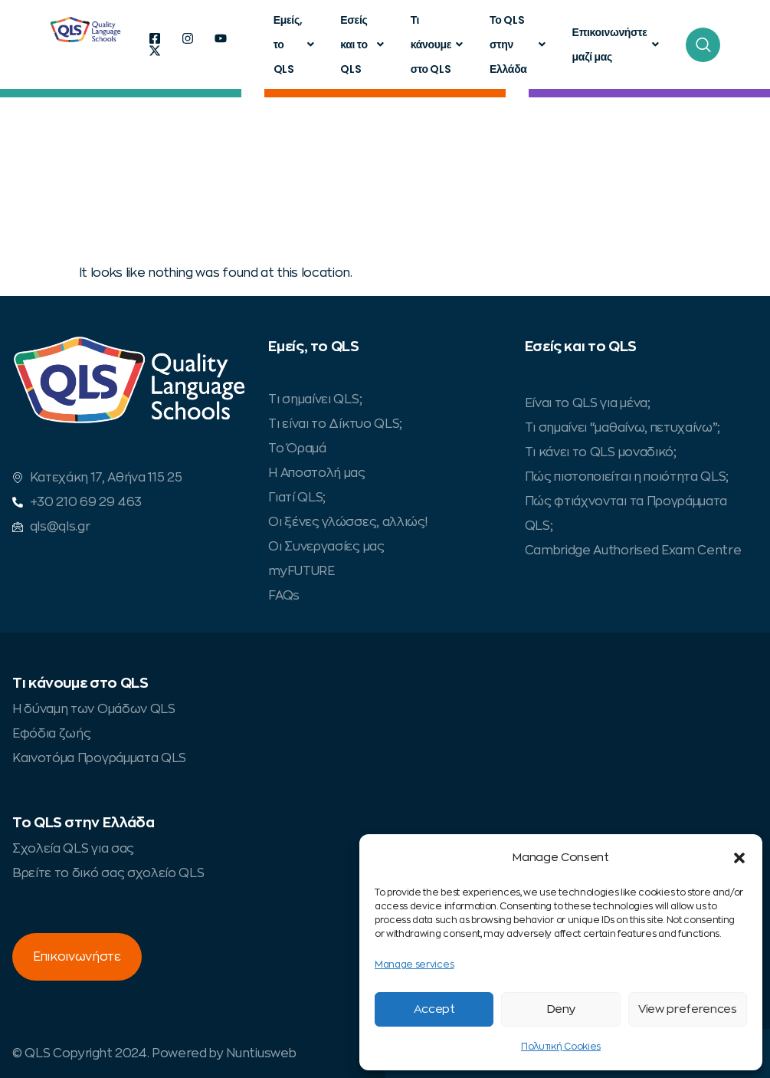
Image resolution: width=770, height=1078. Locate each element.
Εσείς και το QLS (363, 44)
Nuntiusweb (261, 1053)
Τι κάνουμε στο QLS (439, 44)
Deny (561, 1009)
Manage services (414, 964)
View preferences (687, 1009)
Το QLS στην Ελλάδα (519, 44)
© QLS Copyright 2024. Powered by (119, 1053)
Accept (434, 1009)
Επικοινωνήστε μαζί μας (617, 44)
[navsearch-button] (703, 45)
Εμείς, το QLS (296, 44)
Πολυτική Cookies (561, 1046)
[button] (739, 858)
